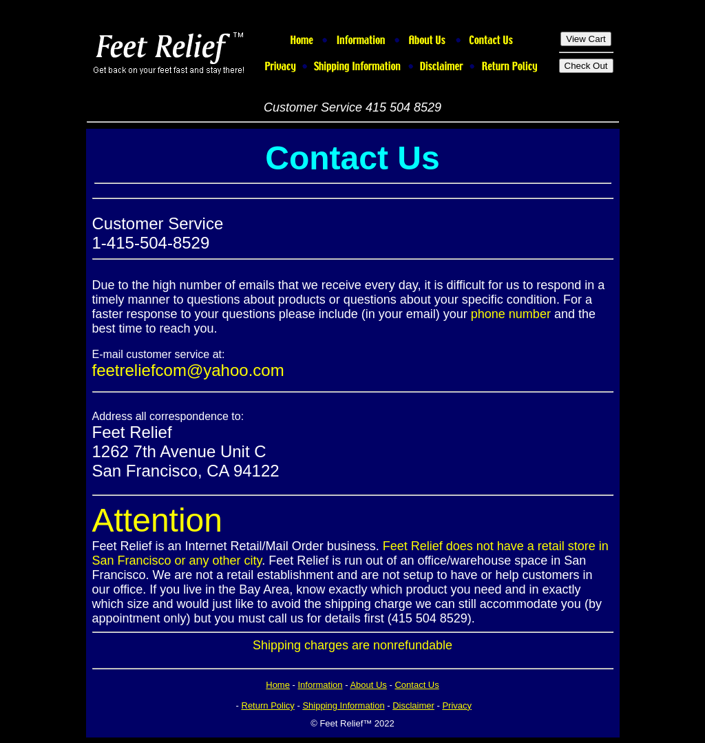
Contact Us (416, 685)
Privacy (457, 705)
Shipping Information (343, 705)
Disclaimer (413, 705)
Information (320, 685)
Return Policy (268, 705)
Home (278, 685)
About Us (368, 685)
